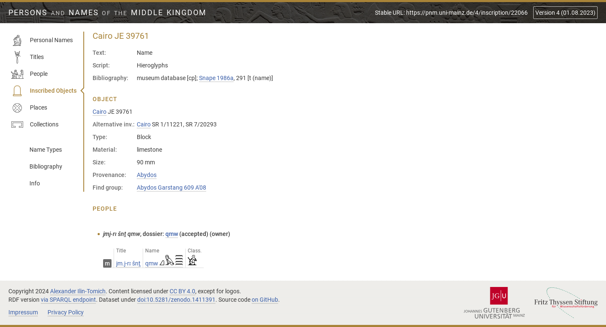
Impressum (23, 312)
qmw (171, 234)
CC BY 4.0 (182, 291)
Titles (27, 57)
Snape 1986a (216, 78)
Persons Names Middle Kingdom (107, 12)
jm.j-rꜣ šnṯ (128, 263)
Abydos (147, 175)
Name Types (45, 149)
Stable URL (451, 12)
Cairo (99, 111)
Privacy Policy (66, 312)
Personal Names (42, 40)
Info (34, 183)
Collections (34, 124)
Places (29, 108)
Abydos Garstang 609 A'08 (171, 187)
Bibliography (45, 166)
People (29, 74)
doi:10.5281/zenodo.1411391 (176, 299)
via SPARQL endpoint (68, 299)
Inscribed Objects (44, 91)
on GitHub (265, 299)
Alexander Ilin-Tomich (78, 291)
